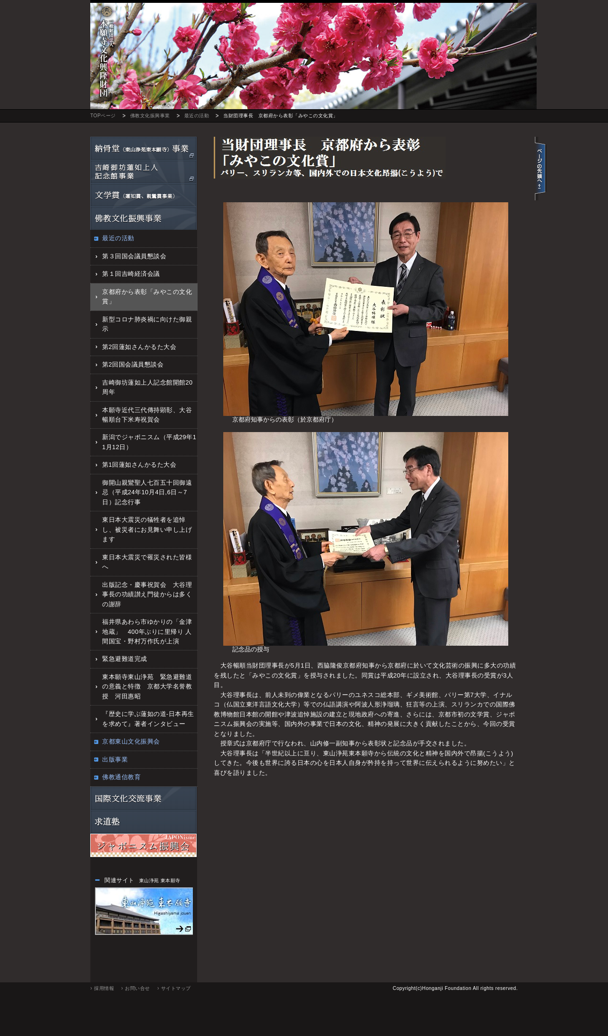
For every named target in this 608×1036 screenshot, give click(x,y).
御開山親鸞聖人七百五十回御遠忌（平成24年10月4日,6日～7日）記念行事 (147, 492)
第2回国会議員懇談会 (132, 364)
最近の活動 (196, 115)
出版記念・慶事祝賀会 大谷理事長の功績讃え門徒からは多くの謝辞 (147, 594)
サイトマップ (176, 988)
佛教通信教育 (121, 777)
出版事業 (115, 759)
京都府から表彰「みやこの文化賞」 (147, 296)
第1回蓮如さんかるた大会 (139, 464)
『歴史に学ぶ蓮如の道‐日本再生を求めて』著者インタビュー (148, 718)
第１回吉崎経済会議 (131, 273)
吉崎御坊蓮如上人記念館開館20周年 (147, 387)
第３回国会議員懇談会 (134, 256)
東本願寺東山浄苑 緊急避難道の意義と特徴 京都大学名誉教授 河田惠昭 (147, 686)
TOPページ (103, 115)
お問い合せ (137, 988)
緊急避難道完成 (124, 658)
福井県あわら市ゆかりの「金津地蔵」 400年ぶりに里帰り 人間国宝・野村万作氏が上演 (147, 631)
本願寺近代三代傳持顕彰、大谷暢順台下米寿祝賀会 (147, 414)
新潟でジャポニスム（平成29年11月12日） (149, 441)
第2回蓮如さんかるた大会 (139, 346)
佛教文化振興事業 (150, 115)
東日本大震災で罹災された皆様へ (147, 562)
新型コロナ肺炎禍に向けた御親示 (147, 324)
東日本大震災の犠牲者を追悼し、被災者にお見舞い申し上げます (147, 529)
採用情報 (104, 988)
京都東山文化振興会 (131, 741)
